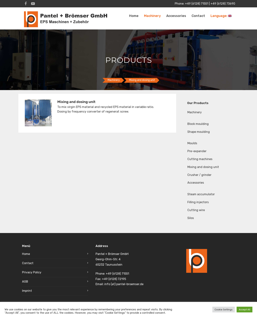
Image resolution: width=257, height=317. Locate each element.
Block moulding (198, 124)
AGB (25, 281)
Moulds (192, 143)
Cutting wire (196, 210)
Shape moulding (198, 132)
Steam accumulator (201, 194)
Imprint (27, 291)
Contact (198, 16)
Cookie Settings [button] (224, 309)
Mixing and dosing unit (203, 167)
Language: (221, 16)
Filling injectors (198, 202)
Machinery (152, 16)
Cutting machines (199, 159)
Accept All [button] (244, 309)
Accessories (176, 16)
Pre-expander (196, 151)
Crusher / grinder (199, 175)
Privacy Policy (31, 272)
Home (134, 16)
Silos (190, 218)
